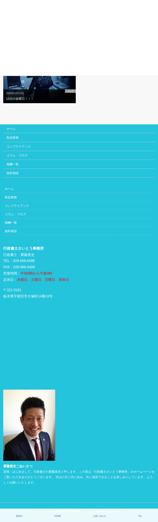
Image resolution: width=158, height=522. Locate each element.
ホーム (11, 128)
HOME (58, 516)
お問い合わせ (99, 516)
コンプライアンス (18, 146)
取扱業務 (12, 137)
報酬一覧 (12, 164)
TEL (140, 516)
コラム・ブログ (17, 155)
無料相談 (12, 173)
